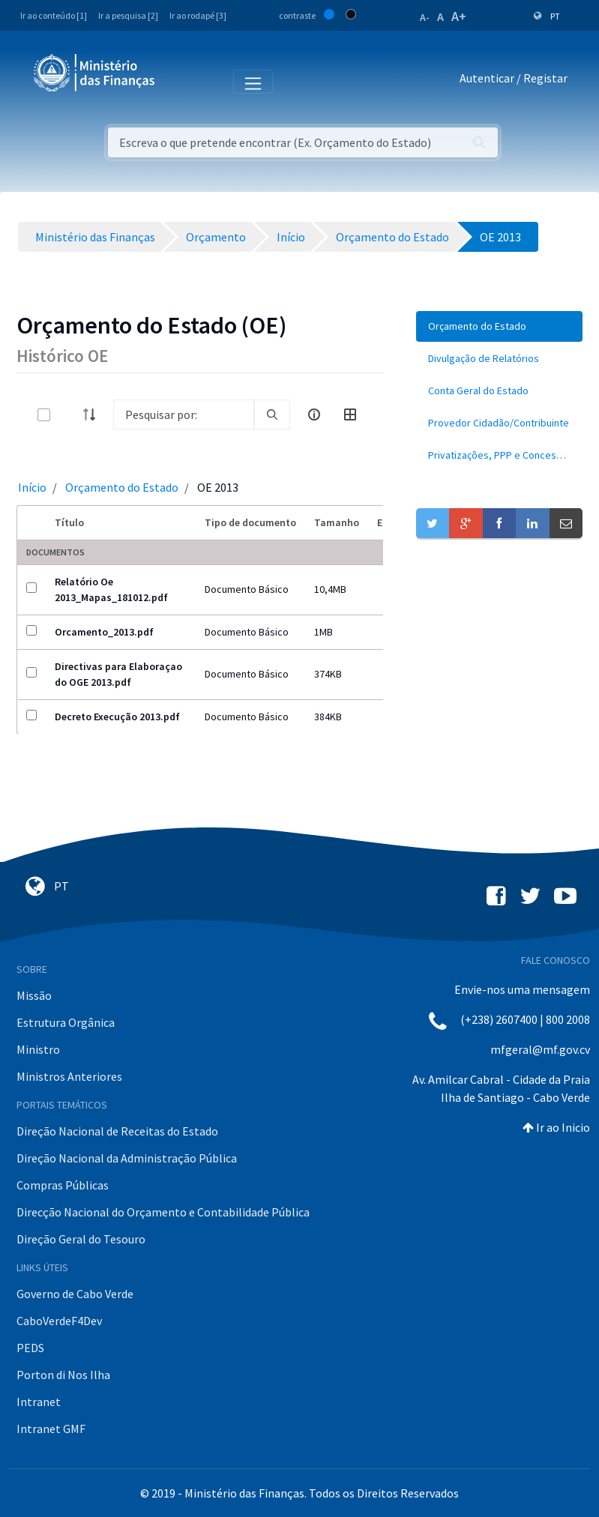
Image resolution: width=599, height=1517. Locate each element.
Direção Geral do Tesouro (80, 1238)
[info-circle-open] (314, 414)
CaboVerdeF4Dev (59, 1320)
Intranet (38, 1401)
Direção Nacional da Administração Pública (126, 1157)
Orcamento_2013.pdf (104, 632)
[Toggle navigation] (179, 81)
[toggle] (68, 415)
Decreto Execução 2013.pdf (117, 716)
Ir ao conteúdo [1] (53, 15)
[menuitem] (499, 326)
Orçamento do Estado (121, 487)
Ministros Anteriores (69, 1076)
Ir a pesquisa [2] (128, 15)
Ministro (38, 1049)
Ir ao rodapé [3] (197, 15)
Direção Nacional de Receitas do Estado (117, 1131)
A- (425, 17)
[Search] (183, 414)
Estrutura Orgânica (65, 1022)
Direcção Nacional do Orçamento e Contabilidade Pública (163, 1211)
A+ (458, 16)
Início (32, 487)
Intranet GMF (50, 1428)
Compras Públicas (62, 1184)
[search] (272, 414)
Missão (34, 995)
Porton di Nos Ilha (63, 1374)
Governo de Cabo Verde (74, 1293)
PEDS (30, 1347)
